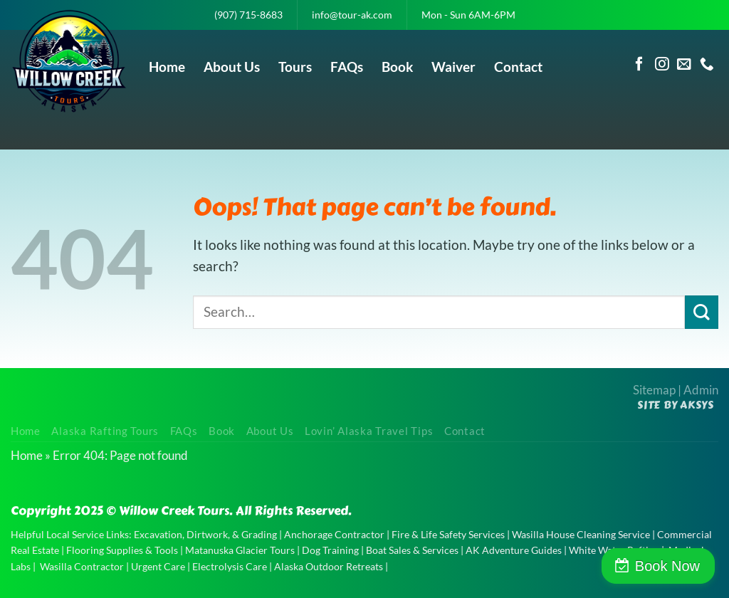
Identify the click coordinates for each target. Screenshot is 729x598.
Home (167, 66)
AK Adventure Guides (514, 550)
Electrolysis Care (229, 566)
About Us (232, 66)
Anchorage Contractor (334, 534)
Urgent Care (158, 566)
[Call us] (707, 65)
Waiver (453, 66)
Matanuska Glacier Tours (240, 550)
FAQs (346, 66)
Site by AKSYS (675, 405)
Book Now (667, 566)
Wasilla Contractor (82, 566)
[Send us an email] (684, 65)
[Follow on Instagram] (662, 65)
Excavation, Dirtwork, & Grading (205, 534)
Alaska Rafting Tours (105, 431)
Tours (295, 66)
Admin (700, 389)
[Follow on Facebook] (639, 65)
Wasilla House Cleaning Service (581, 534)
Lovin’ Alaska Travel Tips (369, 431)
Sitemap (654, 389)
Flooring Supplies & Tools (122, 550)
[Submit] (701, 312)
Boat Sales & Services (412, 550)
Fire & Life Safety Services (448, 534)
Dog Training (330, 550)
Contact (518, 66)
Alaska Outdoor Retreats (328, 566)
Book (397, 66)
